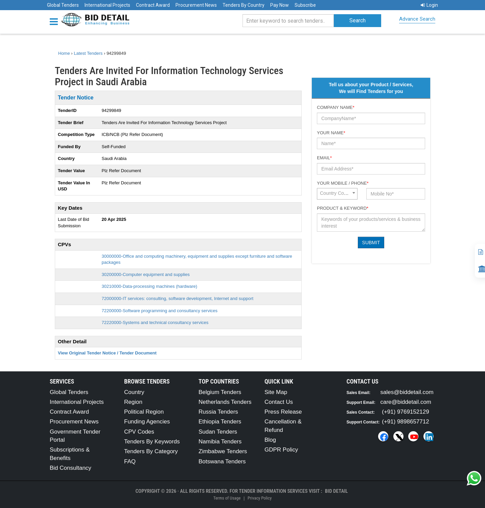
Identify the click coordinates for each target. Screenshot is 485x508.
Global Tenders (63, 5)
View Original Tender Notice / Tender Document (107, 352)
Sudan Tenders (218, 432)
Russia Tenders (218, 412)
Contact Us (278, 402)
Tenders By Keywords (152, 441)
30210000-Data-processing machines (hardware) (150, 286)
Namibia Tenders (220, 441)
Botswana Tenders (222, 461)
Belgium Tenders (220, 392)
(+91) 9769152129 (405, 412)
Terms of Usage (226, 498)
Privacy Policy (260, 498)
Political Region (144, 412)
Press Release (283, 412)
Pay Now (279, 5)
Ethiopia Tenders (220, 421)
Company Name (335, 107)
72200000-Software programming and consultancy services (160, 310)
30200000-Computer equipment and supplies (146, 274)
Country (134, 392)
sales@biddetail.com (407, 392)
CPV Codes (139, 432)
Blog (270, 440)
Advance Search (417, 19)
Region (133, 402)
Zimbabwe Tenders (223, 451)
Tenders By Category (151, 451)
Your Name (331, 132)
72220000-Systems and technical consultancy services (155, 322)
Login (429, 5)
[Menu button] (55, 21)
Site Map (275, 392)
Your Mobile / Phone (342, 183)
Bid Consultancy (70, 468)
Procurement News (196, 5)
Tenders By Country (243, 5)
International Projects (107, 5)
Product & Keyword (342, 208)
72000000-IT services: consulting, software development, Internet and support (178, 298)
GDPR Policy (281, 449)
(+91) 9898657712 (405, 421)
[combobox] (337, 194)
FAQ (130, 461)
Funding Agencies (147, 421)
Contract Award (153, 5)
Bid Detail (336, 491)
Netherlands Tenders (225, 402)
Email (324, 157)
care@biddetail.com (406, 402)
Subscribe (305, 5)
